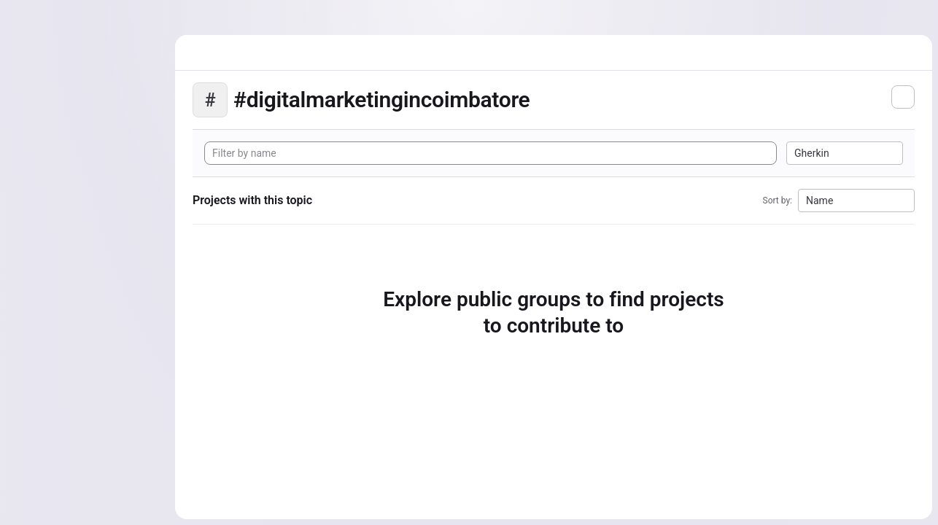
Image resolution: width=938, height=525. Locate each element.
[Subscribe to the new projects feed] (903, 97)
